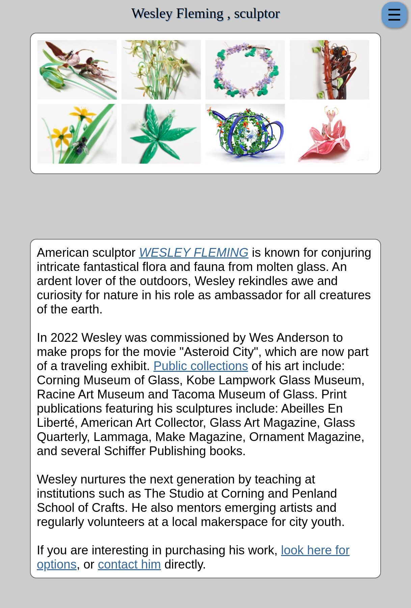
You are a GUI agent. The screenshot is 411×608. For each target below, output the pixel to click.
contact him (129, 564)
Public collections (201, 366)
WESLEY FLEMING (194, 252)
